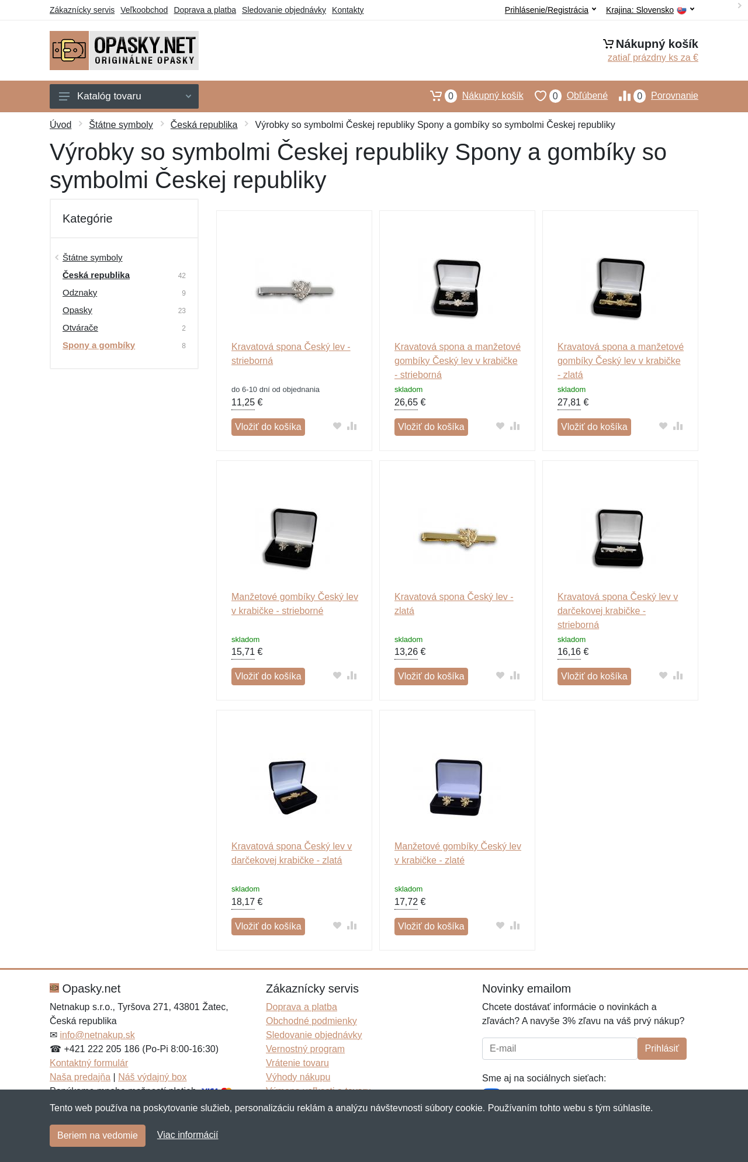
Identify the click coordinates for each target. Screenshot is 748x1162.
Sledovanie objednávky (284, 10)
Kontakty (347, 10)
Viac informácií (188, 1135)
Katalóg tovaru (125, 96)
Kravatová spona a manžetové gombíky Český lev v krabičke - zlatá (620, 361)
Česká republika (204, 125)
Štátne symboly (121, 125)
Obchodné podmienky (311, 1021)
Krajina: (650, 10)
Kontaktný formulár (89, 1063)
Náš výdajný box (152, 1077)
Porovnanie (653, 96)
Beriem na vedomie (97, 1135)
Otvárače (80, 327)
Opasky (77, 310)
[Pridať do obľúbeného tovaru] (337, 425)
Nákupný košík (471, 96)
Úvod (60, 125)
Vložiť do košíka (268, 427)
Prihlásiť (662, 1048)
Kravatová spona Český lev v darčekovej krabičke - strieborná (617, 611)
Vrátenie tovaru (297, 1063)
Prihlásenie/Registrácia (550, 10)
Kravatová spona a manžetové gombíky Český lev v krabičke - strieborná (457, 361)
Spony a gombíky (99, 345)
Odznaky (80, 292)
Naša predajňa (80, 1077)
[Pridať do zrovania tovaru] (352, 425)
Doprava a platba (205, 10)
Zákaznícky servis (82, 10)
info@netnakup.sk (97, 1035)
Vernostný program (305, 1049)
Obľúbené (566, 96)
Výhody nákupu (298, 1077)
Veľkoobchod (144, 10)
